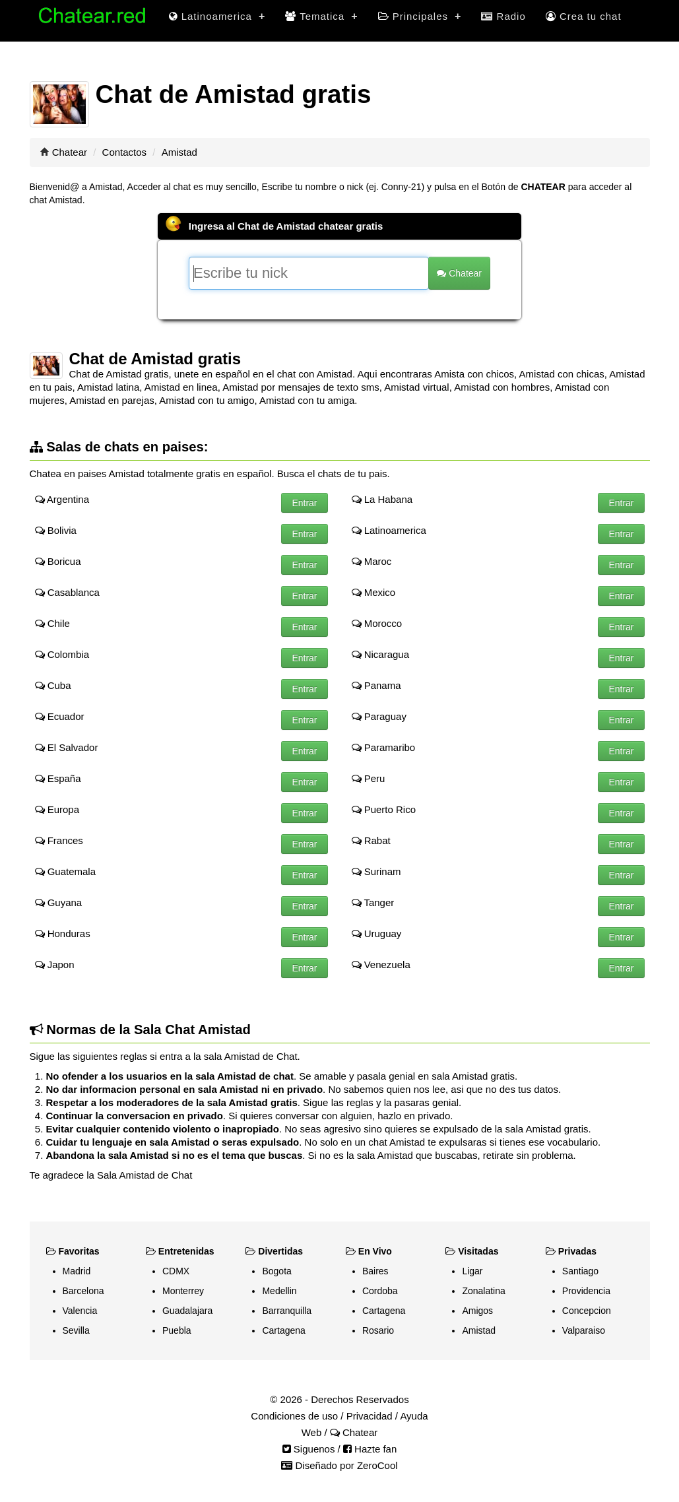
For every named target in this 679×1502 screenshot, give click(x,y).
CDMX (175, 1271)
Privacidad (369, 1415)
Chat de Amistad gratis (155, 359)
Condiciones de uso (294, 1415)
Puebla (176, 1330)
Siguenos (308, 1448)
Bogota (276, 1271)
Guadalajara (187, 1310)
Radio (503, 16)
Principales (420, 16)
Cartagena (283, 1330)
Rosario (378, 1330)
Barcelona (83, 1291)
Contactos (124, 152)
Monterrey (183, 1291)
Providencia (586, 1291)
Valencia (80, 1310)
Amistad (479, 1330)
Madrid (77, 1271)
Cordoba (380, 1291)
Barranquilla (286, 1310)
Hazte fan (370, 1448)
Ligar (472, 1271)
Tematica (321, 16)
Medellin (279, 1291)
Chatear (69, 152)
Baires (375, 1271)
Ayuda (414, 1415)
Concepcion (586, 1310)
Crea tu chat (584, 16)
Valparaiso (583, 1330)
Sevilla (76, 1330)
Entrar (304, 503)
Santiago (580, 1271)
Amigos (477, 1310)
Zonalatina (483, 1291)
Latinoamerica (217, 16)
